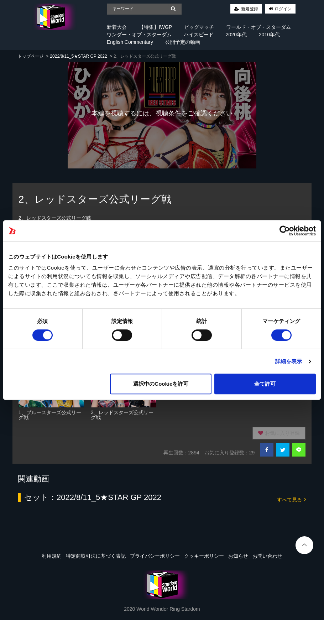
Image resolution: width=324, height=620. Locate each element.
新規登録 (249, 8)
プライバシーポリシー (155, 556)
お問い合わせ (267, 556)
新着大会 (117, 27)
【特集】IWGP (155, 27)
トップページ (30, 56)
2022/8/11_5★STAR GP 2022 (78, 56)
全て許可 (265, 384)
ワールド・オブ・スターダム (258, 27)
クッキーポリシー (204, 556)
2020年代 (236, 34)
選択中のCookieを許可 (160, 384)
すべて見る (291, 499)
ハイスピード (199, 34)
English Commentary (130, 42)
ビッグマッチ (199, 27)
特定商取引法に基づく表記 (96, 556)
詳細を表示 (288, 361)
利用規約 (52, 556)
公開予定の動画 (182, 42)
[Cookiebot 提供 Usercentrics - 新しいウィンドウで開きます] (285, 230)
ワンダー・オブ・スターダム (139, 34)
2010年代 (269, 34)
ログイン (283, 8)
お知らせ (238, 556)
